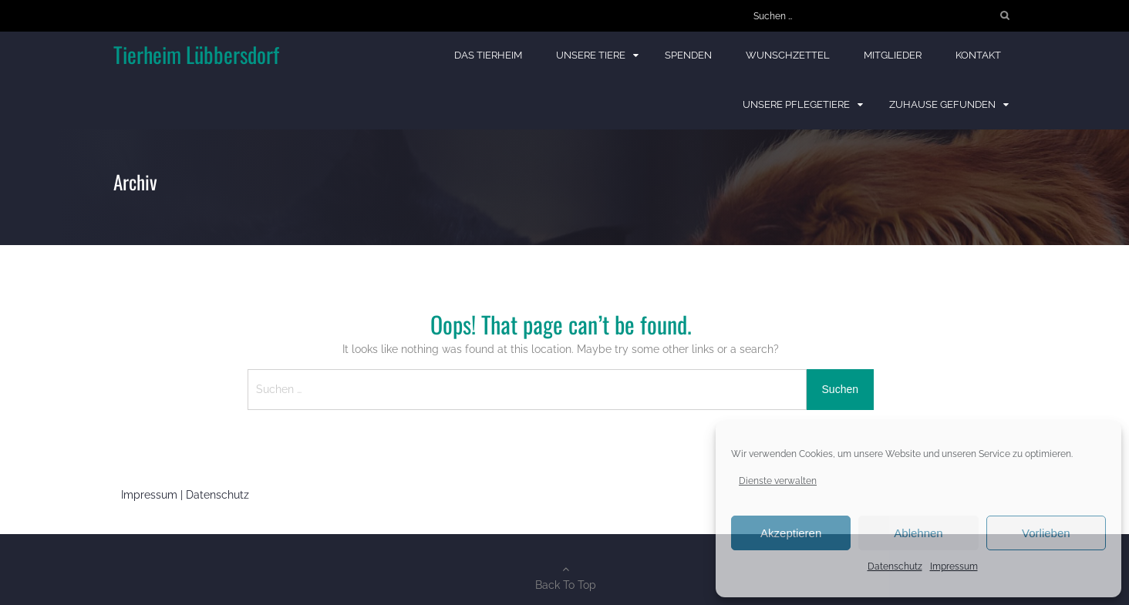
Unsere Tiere (590, 55)
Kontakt (978, 55)
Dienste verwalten (778, 481)
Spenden (688, 55)
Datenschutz (895, 566)
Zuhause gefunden (942, 104)
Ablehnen (918, 532)
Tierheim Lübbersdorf (196, 54)
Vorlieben (1046, 532)
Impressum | (153, 495)
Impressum (954, 566)
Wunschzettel (788, 55)
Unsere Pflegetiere (796, 104)
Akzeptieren (790, 532)
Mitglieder (893, 55)
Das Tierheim (488, 55)
